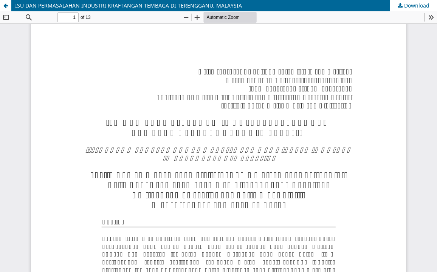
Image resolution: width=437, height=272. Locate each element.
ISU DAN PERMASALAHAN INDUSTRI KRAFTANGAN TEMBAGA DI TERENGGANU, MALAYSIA (128, 5)
